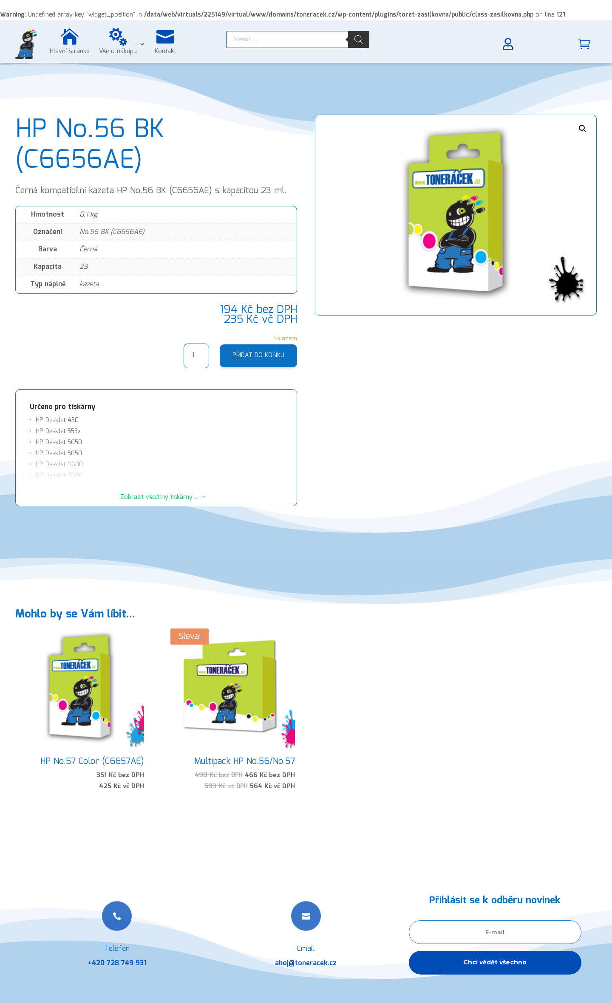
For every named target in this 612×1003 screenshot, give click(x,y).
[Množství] (196, 356)
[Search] (358, 39)
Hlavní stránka (70, 51)
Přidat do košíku (258, 355)
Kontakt (165, 51)
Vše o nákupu (118, 51)
